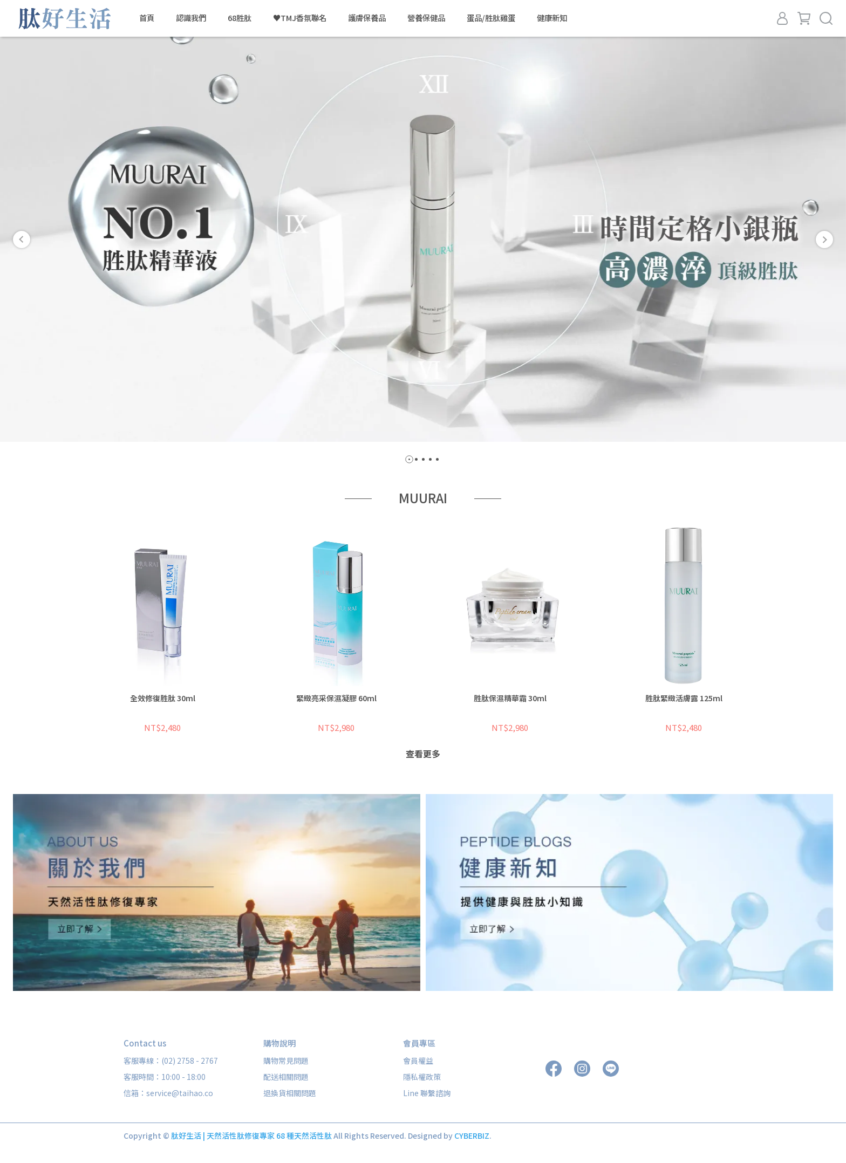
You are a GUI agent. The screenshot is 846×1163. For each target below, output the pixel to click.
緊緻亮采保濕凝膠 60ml (336, 698)
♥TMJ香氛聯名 (299, 17)
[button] (21, 239)
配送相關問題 (286, 1076)
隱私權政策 (422, 1076)
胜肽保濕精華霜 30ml (510, 698)
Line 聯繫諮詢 (427, 1092)
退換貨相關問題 (289, 1092)
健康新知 (552, 17)
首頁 (146, 17)
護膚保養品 (367, 17)
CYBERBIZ (471, 1135)
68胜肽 (239, 17)
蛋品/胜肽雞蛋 (491, 17)
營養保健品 (426, 17)
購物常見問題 (286, 1060)
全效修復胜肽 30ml (162, 698)
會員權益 (418, 1060)
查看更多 (423, 753)
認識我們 (191, 17)
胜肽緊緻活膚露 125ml (683, 698)
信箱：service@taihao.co (168, 1092)
